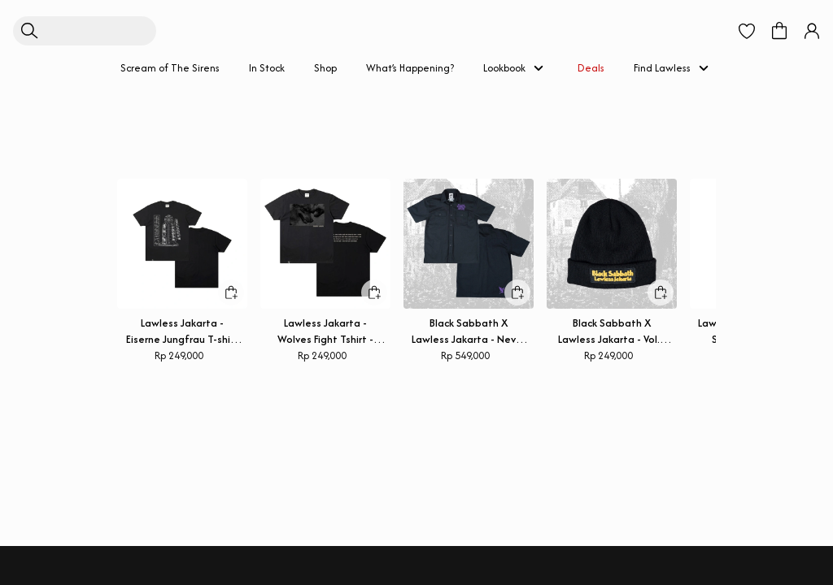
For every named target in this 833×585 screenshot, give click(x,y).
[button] (746, 22)
